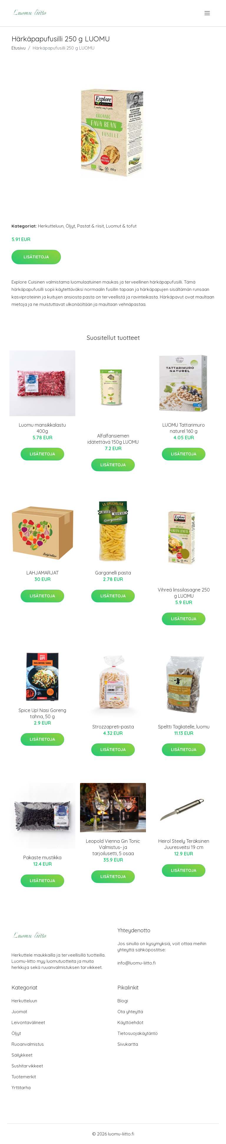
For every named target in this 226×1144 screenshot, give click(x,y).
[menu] (208, 13)
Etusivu (18, 48)
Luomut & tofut (121, 226)
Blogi (122, 1001)
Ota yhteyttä (130, 1011)
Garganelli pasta (113, 573)
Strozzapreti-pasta (113, 727)
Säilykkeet (21, 1055)
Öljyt (70, 226)
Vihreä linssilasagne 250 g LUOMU (184, 593)
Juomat (19, 1011)
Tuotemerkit (23, 1076)
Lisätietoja (36, 257)
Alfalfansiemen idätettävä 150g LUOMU (113, 439)
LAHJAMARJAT (42, 573)
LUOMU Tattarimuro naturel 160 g (183, 428)
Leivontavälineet (28, 1022)
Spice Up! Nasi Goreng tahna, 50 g (42, 713)
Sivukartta (127, 1044)
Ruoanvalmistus (27, 1044)
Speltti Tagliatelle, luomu (184, 727)
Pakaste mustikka (42, 857)
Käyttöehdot (130, 1022)
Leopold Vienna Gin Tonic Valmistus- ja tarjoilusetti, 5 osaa (113, 847)
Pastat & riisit (90, 226)
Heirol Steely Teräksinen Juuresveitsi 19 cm (183, 844)
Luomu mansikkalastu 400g (42, 428)
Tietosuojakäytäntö (137, 1033)
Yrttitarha (21, 1087)
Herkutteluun (51, 226)
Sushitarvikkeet (27, 1066)
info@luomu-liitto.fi (136, 963)
